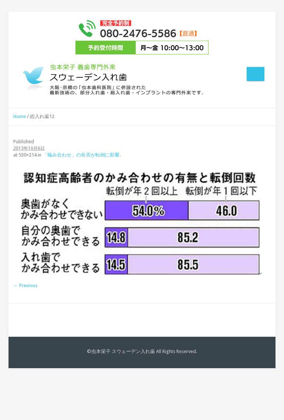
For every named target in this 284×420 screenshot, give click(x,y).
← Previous (25, 285)
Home (19, 116)
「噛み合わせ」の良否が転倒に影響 (81, 155)
